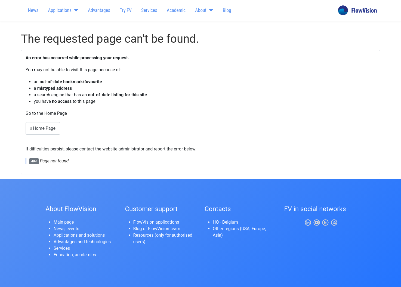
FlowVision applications (156, 222)
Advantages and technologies (82, 241)
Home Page (42, 128)
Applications (60, 10)
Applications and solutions (79, 235)
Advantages (99, 10)
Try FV (126, 10)
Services (149, 10)
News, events (66, 228)
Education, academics (75, 254)
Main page (64, 222)
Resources (143, 235)
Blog (227, 10)
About (200, 10)
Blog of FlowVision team (156, 228)
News (33, 10)
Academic (176, 10)
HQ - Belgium (225, 222)
